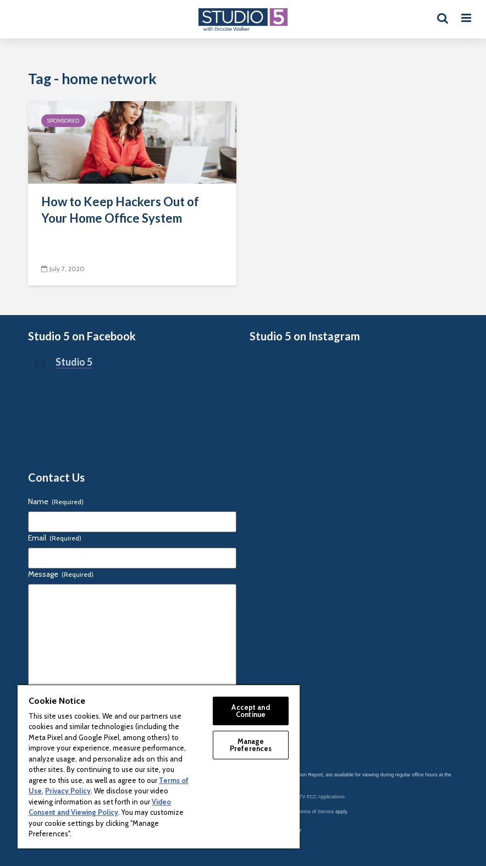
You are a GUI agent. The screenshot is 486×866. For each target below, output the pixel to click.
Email (54, 538)
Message (60, 574)
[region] (159, 766)
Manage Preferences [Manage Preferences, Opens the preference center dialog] (251, 745)
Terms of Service (315, 811)
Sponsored (63, 120)
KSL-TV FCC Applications (316, 796)
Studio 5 (74, 362)
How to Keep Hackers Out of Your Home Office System (120, 209)
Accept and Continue (250, 711)
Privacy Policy (68, 790)
